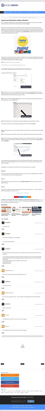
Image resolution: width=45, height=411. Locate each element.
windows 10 (26, 392)
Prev (2, 363)
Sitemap (30, 405)
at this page (25, 58)
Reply (3, 229)
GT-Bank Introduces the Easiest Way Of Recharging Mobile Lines (16, 214)
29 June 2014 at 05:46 (38, 315)
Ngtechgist (32, 407)
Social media (7, 392)
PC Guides (19, 12)
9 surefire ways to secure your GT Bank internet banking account (26, 214)
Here (34, 189)
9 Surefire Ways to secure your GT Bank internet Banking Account (13, 65)
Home (2, 12)
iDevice (18, 392)
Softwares (11, 392)
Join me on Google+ (10, 386)
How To (24, 12)
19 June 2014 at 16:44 (38, 270)
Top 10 (15, 392)
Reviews (2, 392)
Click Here (17, 190)
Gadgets (6, 12)
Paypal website (10, 92)
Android (10, 12)
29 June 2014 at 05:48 (38, 326)
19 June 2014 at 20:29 (38, 293)
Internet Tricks (36, 12)
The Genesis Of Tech (17, 407)
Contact (17, 405)
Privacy (26, 405)
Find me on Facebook (10, 382)
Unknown (7, 315)
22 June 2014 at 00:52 (38, 304)
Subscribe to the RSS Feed (10, 374)
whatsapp (21, 392)
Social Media (29, 12)
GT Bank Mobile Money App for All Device (12, 62)
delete (42, 249)
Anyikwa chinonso (8, 270)
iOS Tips (14, 12)
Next (42, 363)
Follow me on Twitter (10, 378)
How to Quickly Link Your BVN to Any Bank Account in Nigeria (36, 214)
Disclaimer (22, 405)
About (14, 405)
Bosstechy (28, 407)
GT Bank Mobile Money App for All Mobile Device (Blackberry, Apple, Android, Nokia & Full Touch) (6, 215)
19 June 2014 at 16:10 (38, 249)
